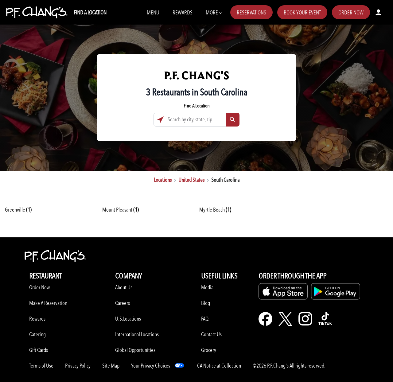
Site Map (110, 365)
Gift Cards (38, 350)
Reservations (251, 12)
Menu (153, 12)
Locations (163, 180)
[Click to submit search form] (232, 120)
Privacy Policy (78, 365)
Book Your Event (302, 12)
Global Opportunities (135, 350)
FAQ (204, 318)
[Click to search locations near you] (160, 120)
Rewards (183, 12)
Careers (122, 303)
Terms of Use (41, 365)
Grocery (208, 350)
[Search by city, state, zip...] (196, 120)
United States (191, 180)
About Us (123, 287)
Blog (205, 303)
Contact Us (211, 334)
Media (207, 287)
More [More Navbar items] (213, 12)
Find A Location (90, 12)
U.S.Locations (128, 318)
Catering (37, 334)
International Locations (137, 334)
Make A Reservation (48, 303)
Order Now (351, 12)
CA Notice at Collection (219, 365)
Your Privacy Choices (150, 365)
